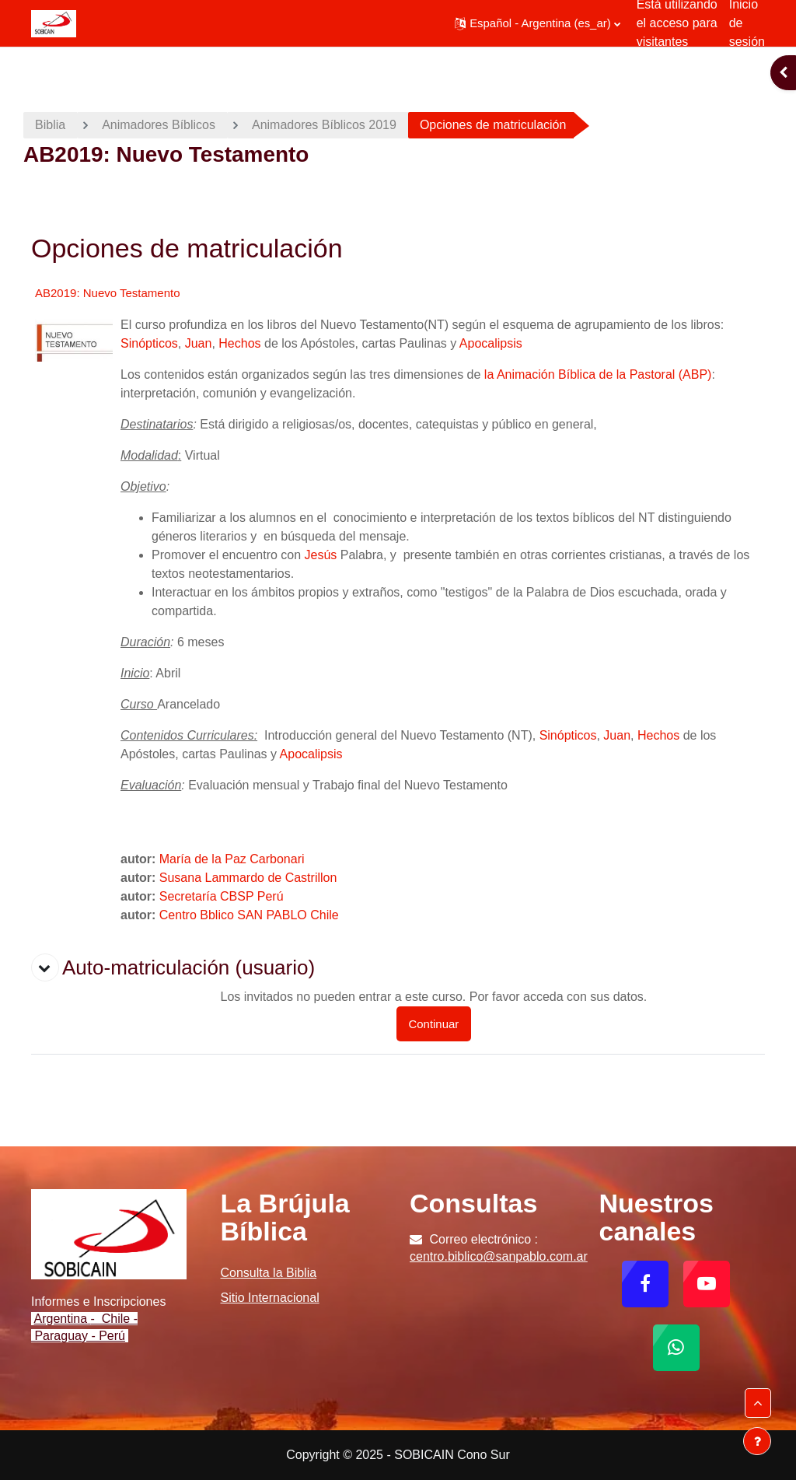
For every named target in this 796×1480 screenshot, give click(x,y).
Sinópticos (149, 343)
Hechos (239, 343)
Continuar (434, 1023)
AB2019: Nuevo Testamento (107, 292)
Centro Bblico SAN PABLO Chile (249, 915)
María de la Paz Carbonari (232, 859)
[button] (537, 23)
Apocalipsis (490, 343)
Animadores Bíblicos (158, 124)
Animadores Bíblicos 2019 (324, 124)
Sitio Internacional (270, 1297)
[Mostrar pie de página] (757, 1441)
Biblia (50, 124)
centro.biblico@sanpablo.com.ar (499, 1256)
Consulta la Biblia (269, 1272)
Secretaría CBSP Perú (221, 896)
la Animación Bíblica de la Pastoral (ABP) (598, 374)
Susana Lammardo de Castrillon (248, 877)
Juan (198, 343)
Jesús (321, 555)
